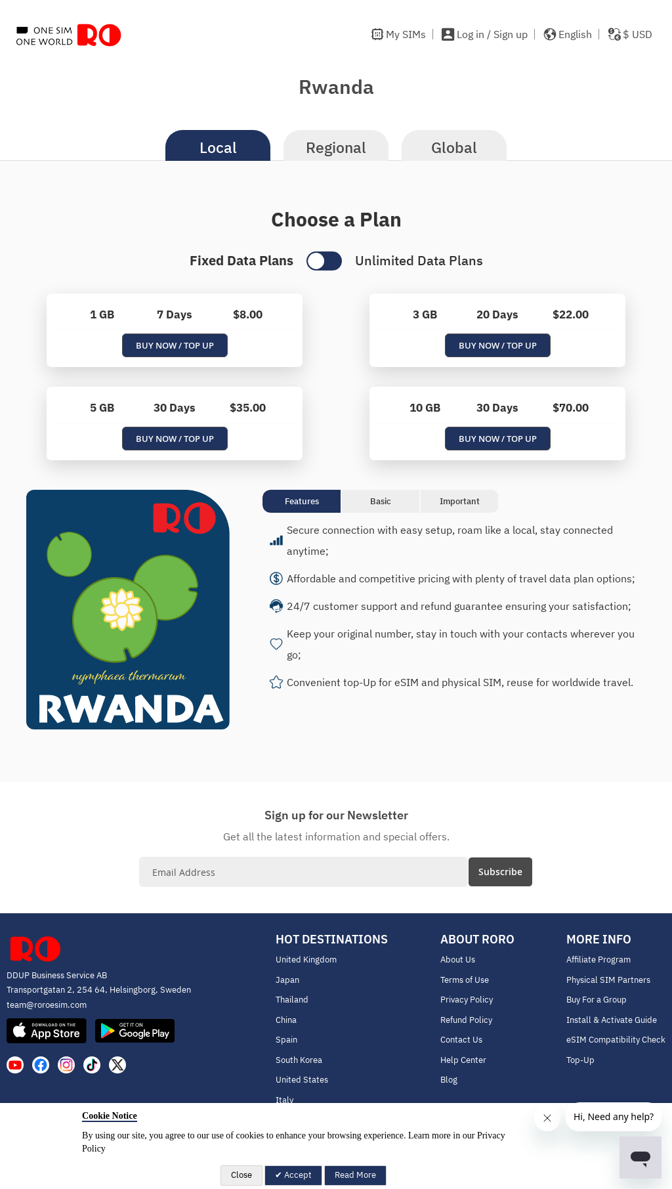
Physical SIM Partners (608, 979)
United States (302, 1079)
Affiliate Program (598, 959)
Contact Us (461, 1039)
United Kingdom (306, 959)
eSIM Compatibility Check (615, 1039)
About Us (457, 959)
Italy (284, 1100)
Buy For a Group (596, 999)
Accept (297, 1174)
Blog (448, 1079)
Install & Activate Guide (611, 1020)
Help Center (463, 1060)
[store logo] (69, 34)
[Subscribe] (500, 872)
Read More (355, 1174)
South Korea (299, 1060)
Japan (287, 979)
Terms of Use (464, 979)
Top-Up (580, 1060)
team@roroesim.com (47, 1004)
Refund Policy (466, 1020)
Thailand (292, 999)
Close (241, 1174)
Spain (286, 1039)
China (286, 1020)
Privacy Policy (466, 999)
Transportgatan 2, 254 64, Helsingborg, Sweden (99, 989)
